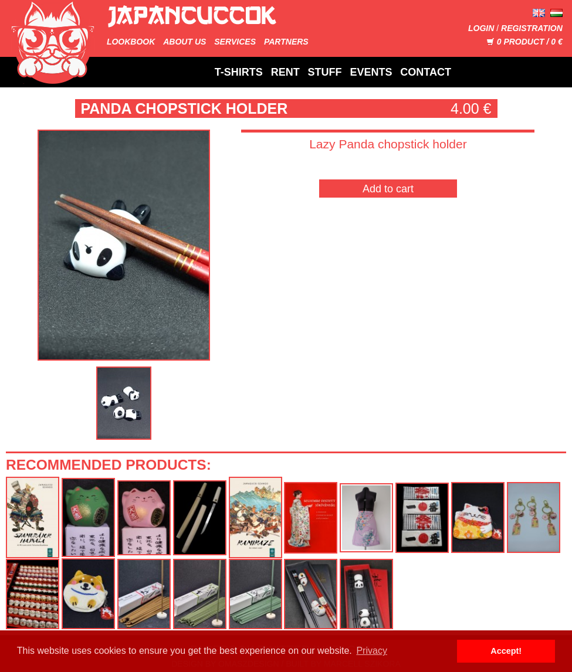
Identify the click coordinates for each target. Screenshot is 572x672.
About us (184, 41)
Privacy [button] (371, 651)
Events (371, 72)
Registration (532, 28)
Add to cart (388, 189)
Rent (285, 72)
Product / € (524, 41)
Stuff (325, 72)
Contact (425, 72)
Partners (286, 41)
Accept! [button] (506, 651)
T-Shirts (239, 72)
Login (481, 28)
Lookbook (131, 41)
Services (235, 41)
